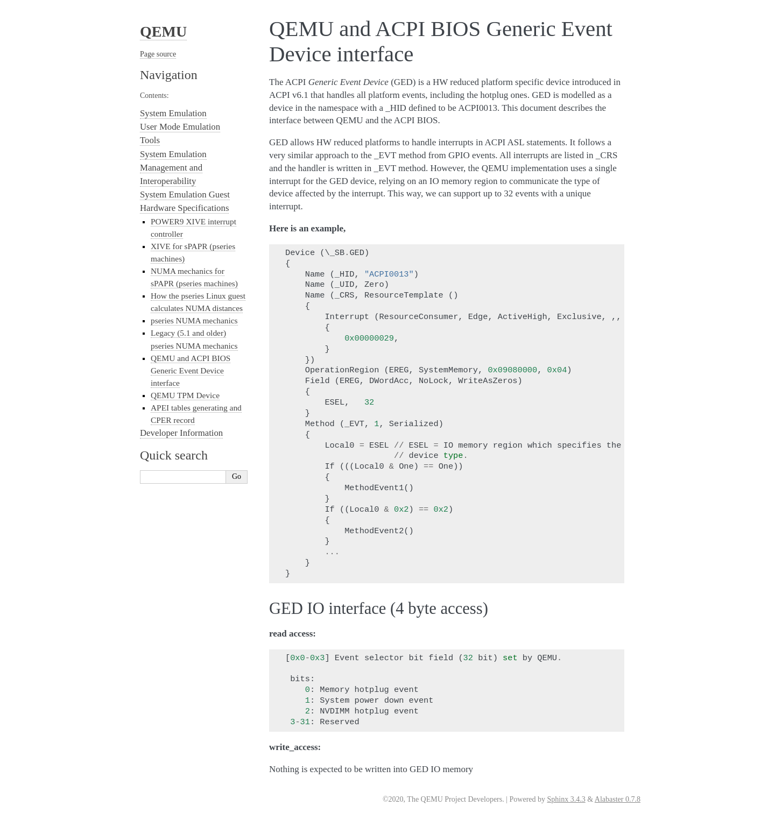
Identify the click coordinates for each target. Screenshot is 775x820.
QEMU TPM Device (185, 395)
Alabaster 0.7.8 (617, 799)
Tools (150, 140)
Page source (158, 54)
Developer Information (181, 433)
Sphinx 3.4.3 (566, 799)
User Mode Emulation (180, 127)
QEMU (163, 31)
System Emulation (173, 113)
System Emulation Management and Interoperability (173, 167)
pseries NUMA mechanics (194, 320)
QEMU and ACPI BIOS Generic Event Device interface (190, 370)
